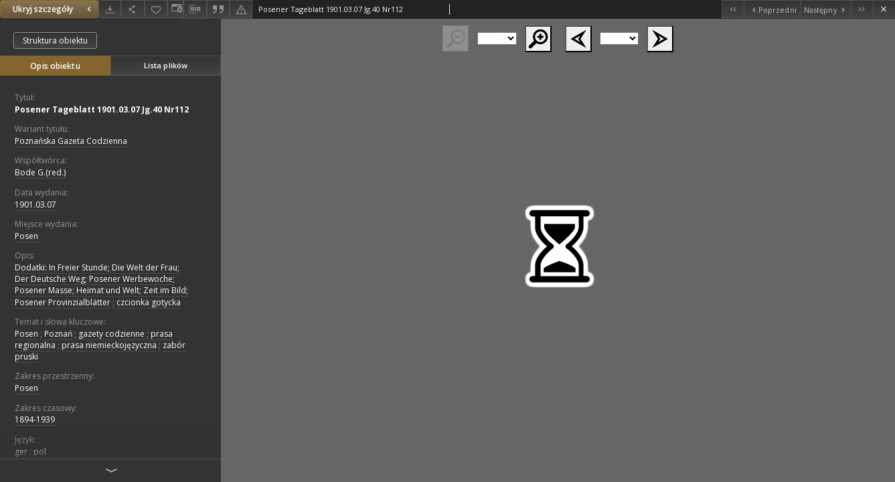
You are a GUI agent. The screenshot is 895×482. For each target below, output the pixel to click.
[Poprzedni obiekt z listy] (771, 9)
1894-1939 (35, 419)
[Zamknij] (884, 9)
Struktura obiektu (55, 40)
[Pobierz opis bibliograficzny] (194, 9)
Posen (26, 236)
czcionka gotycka (148, 302)
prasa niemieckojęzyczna (109, 345)
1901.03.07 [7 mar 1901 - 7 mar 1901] (35, 204)
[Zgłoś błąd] (241, 9)
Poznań (58, 333)
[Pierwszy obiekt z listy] (733, 9)
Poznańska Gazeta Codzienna (71, 141)
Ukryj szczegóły (53, 9)
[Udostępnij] (132, 9)
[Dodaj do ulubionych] (156, 9)
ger (21, 451)
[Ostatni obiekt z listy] (862, 9)
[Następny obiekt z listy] (825, 9)
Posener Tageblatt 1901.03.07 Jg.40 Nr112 (102, 109)
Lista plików (165, 65)
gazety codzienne (111, 333)
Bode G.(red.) (40, 172)
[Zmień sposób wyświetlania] (175, 9)
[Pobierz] (109, 9)
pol (39, 451)
